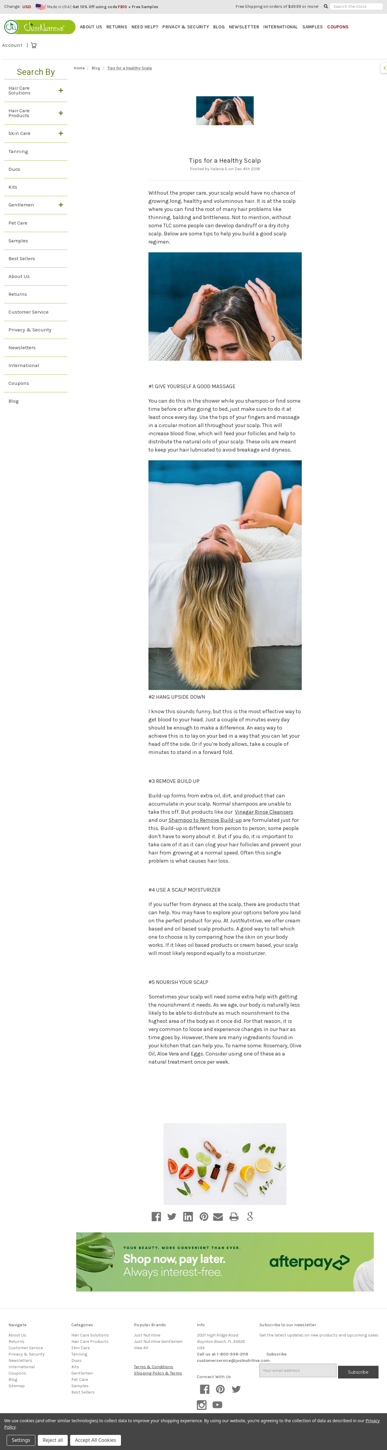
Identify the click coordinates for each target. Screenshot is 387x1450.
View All (141, 1349)
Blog (13, 402)
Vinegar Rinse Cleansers (264, 813)
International (23, 367)
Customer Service (28, 313)
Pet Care (18, 224)
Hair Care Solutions (19, 92)
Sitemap (16, 1387)
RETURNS (116, 27)
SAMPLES (312, 27)
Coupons (18, 385)
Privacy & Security (29, 331)
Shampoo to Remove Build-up (205, 821)
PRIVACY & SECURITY (185, 27)
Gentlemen (21, 206)
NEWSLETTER (244, 27)
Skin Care (19, 135)
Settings (21, 1440)
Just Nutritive (147, 1337)
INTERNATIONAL (280, 27)
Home (79, 69)
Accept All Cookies (95, 1440)
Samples (18, 242)
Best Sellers (21, 260)
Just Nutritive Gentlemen (158, 1343)
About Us (19, 278)
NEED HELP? (145, 27)
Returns (17, 296)
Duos (14, 171)
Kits (12, 188)
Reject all (53, 1440)
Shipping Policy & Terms (158, 1375)
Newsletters (22, 349)
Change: (12, 6)
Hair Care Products (19, 114)
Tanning (18, 153)
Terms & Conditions (153, 1368)
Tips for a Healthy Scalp (225, 162)
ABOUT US (91, 27)
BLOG (219, 27)
